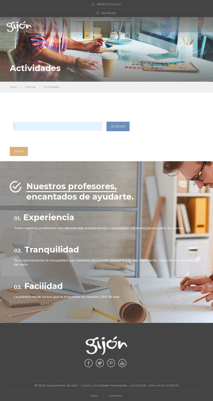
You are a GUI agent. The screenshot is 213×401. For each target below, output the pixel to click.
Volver (18, 151)
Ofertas (30, 87)
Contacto (115, 395)
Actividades (51, 87)
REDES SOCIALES (109, 4)
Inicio (13, 87)
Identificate (108, 13)
